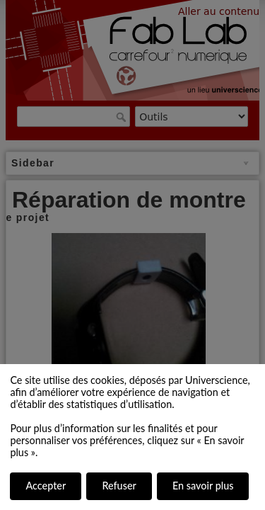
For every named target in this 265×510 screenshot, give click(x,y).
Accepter (45, 486)
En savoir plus (202, 486)
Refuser (119, 486)
